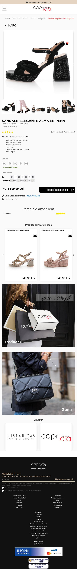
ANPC (38, 538)
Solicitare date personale (38, 526)
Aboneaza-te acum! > (65, 479)
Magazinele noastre (57, 498)
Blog (57, 500)
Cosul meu (38, 514)
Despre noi (57, 496)
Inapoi (11, 25)
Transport (58, 507)
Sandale (32, 19)
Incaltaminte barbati (19, 498)
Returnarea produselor (38, 528)
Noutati (19, 505)
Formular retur (38, 521)
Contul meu (38, 512)
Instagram (38, 544)
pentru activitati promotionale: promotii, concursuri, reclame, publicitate (23, 490)
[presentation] (3, 255)
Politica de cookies (38, 536)
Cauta (38, 517)
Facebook (38, 541)
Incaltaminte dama (19, 19)
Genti (19, 500)
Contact (38, 519)
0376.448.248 (33, 196)
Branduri (19, 503)
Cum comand (57, 503)
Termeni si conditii (38, 531)
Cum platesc (58, 505)
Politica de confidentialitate (38, 533)
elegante (41, 19)
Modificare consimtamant (38, 524)
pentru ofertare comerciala (11, 487)
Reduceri (19, 507)
